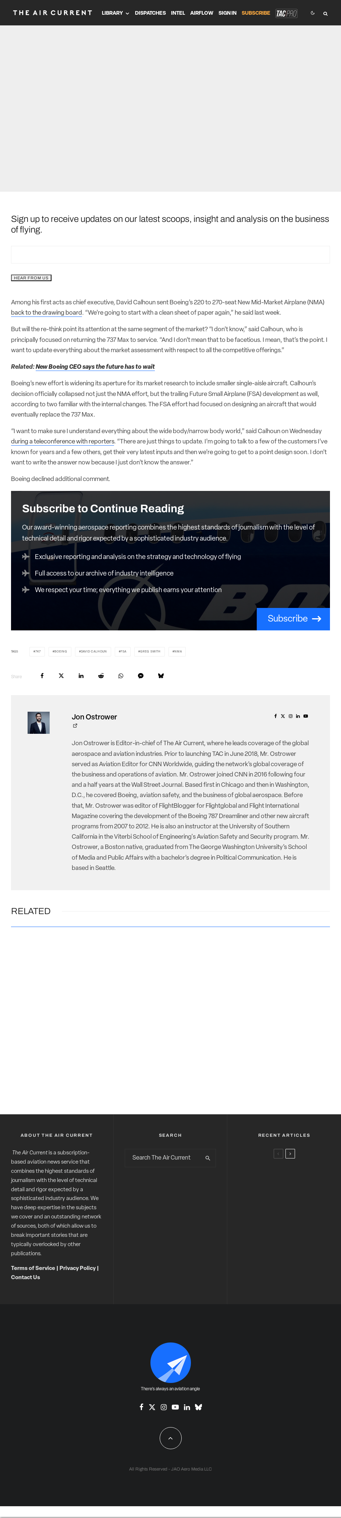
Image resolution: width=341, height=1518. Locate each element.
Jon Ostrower (94, 717)
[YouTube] (175, 1407)
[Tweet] (61, 676)
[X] (152, 1407)
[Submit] (101, 676)
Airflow (201, 13)
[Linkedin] (186, 1407)
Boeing (60, 651)
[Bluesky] (198, 1407)
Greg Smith (150, 651)
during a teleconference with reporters (62, 442)
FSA (124, 651)
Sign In (228, 13)
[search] (208, 1158)
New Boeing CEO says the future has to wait (95, 367)
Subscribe (256, 13)
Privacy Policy (78, 1268)
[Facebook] (141, 1407)
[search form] (162, 1158)
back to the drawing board (46, 313)
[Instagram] (163, 1407)
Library (112, 13)
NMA (178, 651)
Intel (178, 13)
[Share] (42, 676)
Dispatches (150, 13)
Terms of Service (33, 1268)
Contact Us (25, 1278)
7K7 (38, 651)
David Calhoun (94, 651)
